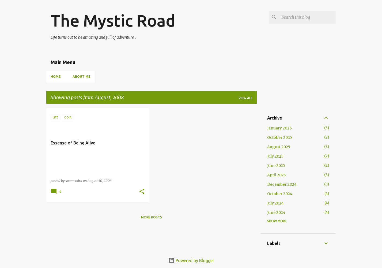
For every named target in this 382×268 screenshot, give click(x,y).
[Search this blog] (307, 17)
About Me (81, 76)
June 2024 (276, 212)
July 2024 (275, 203)
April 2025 (276, 175)
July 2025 (275, 156)
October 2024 (279, 193)
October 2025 (279, 137)
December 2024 (282, 184)
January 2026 (279, 128)
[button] (142, 191)
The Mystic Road (113, 20)
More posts (151, 217)
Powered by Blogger (191, 260)
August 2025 (278, 146)
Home (56, 76)
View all (245, 98)
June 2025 (276, 165)
